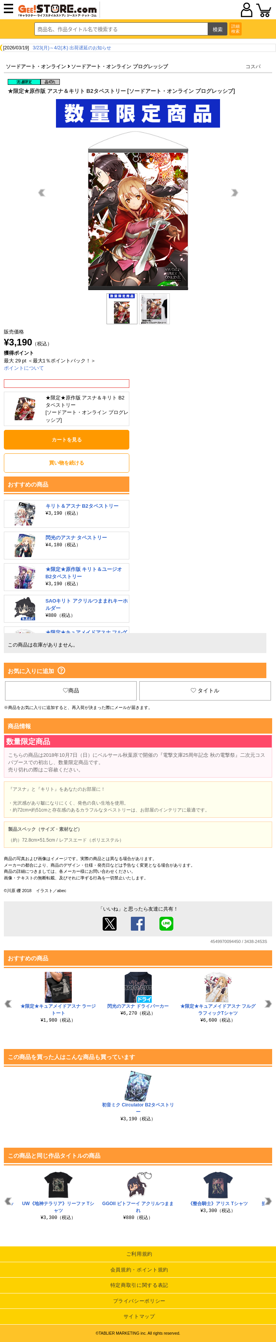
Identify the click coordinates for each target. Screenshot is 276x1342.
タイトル (205, 690)
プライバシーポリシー (139, 1301)
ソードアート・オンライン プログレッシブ (119, 66)
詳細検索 (235, 29)
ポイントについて (24, 368)
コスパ (253, 66)
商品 (71, 690)
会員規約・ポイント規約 (139, 1270)
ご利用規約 (139, 1254)
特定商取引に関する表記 (139, 1285)
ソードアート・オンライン (36, 66)
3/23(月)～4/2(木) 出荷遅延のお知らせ (72, 48)
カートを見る (67, 440)
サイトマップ (139, 1316)
